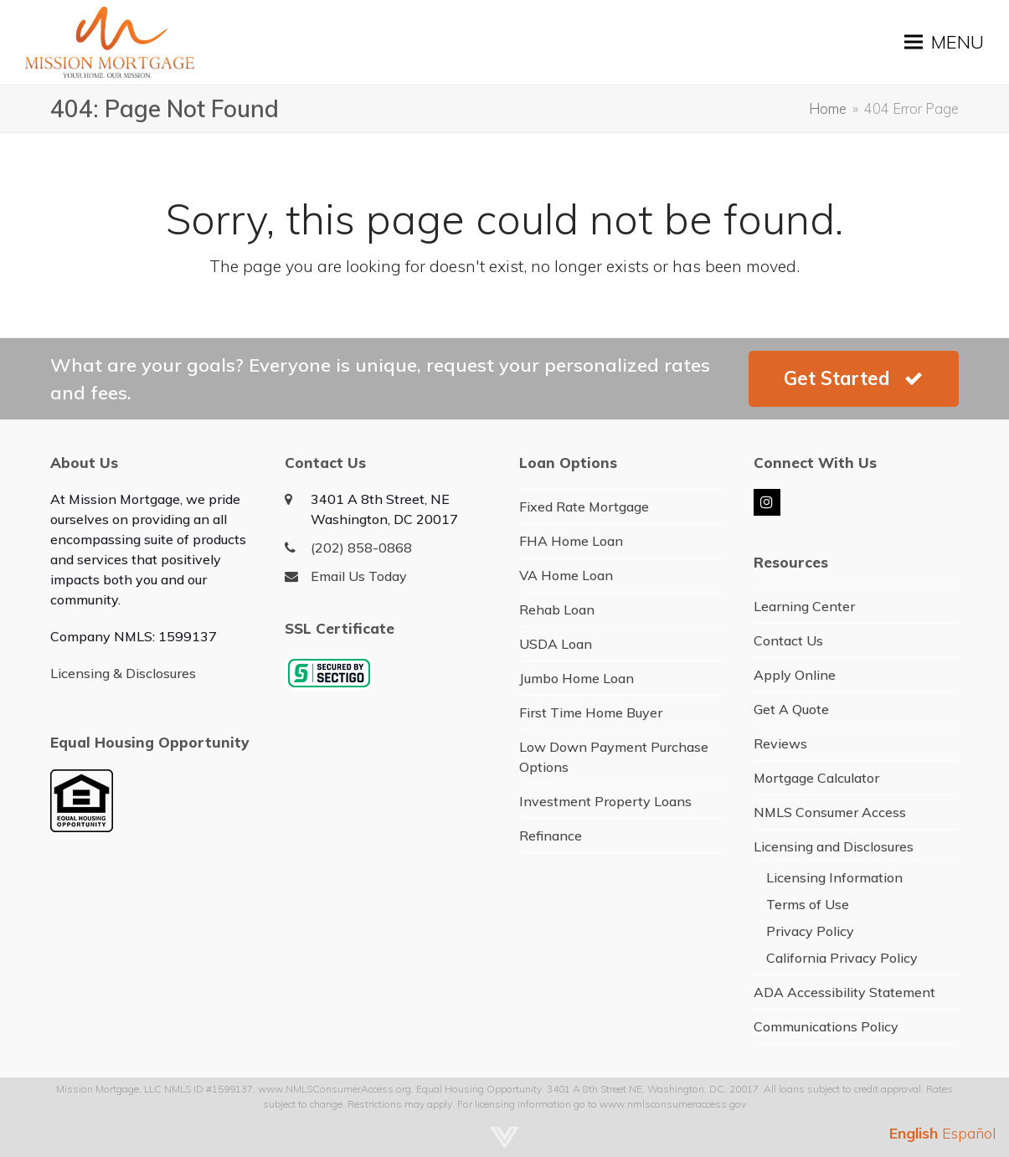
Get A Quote (791, 709)
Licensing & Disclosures (123, 673)
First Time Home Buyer (590, 712)
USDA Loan (555, 643)
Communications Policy (826, 1026)
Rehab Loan (557, 609)
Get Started (853, 378)
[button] (944, 42)
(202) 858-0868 (361, 547)
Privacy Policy (810, 931)
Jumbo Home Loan (576, 678)
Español (969, 1133)
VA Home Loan (566, 575)
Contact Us (788, 640)
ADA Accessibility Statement (844, 992)
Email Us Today (359, 576)
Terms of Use (807, 904)
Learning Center (804, 606)
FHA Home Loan (571, 540)
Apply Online (795, 674)
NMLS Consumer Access (830, 812)
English (913, 1133)
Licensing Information (834, 877)
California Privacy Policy (842, 957)
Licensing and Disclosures (834, 846)
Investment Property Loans (605, 801)
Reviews (780, 743)
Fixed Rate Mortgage (584, 506)
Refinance (550, 835)
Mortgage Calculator (816, 777)
